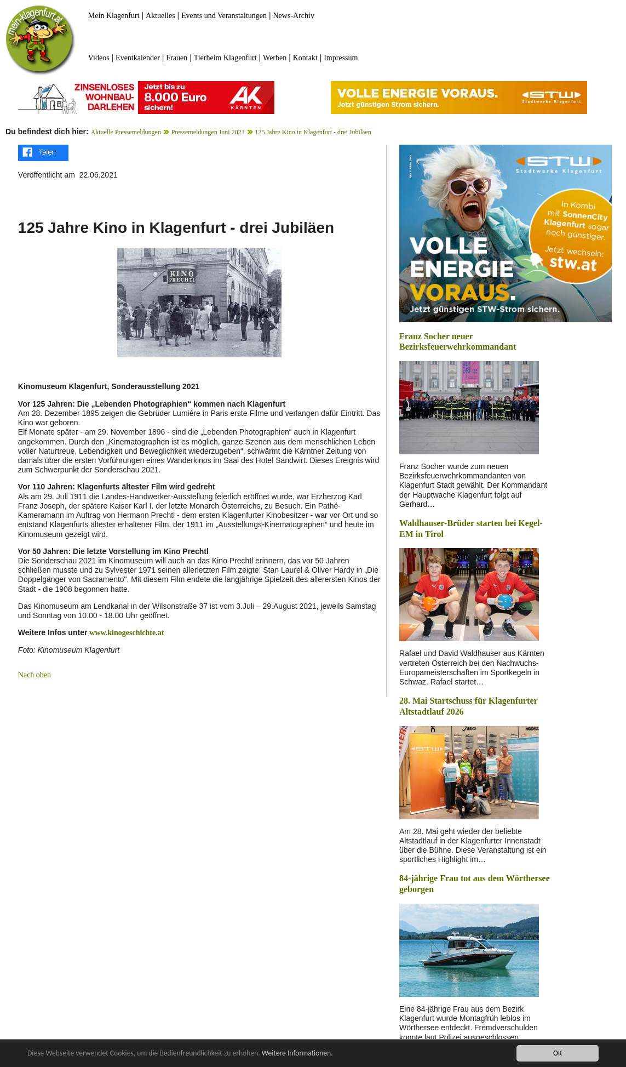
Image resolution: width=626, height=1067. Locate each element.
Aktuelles (160, 16)
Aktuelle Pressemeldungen (126, 132)
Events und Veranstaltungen (224, 16)
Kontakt (305, 58)
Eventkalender (138, 58)
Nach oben (34, 675)
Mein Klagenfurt (114, 16)
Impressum (341, 58)
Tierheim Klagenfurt (225, 58)
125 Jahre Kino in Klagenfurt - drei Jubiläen (313, 132)
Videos (99, 58)
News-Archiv (293, 16)
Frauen (176, 58)
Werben (274, 58)
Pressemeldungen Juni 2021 (208, 132)
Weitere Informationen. (297, 1053)
